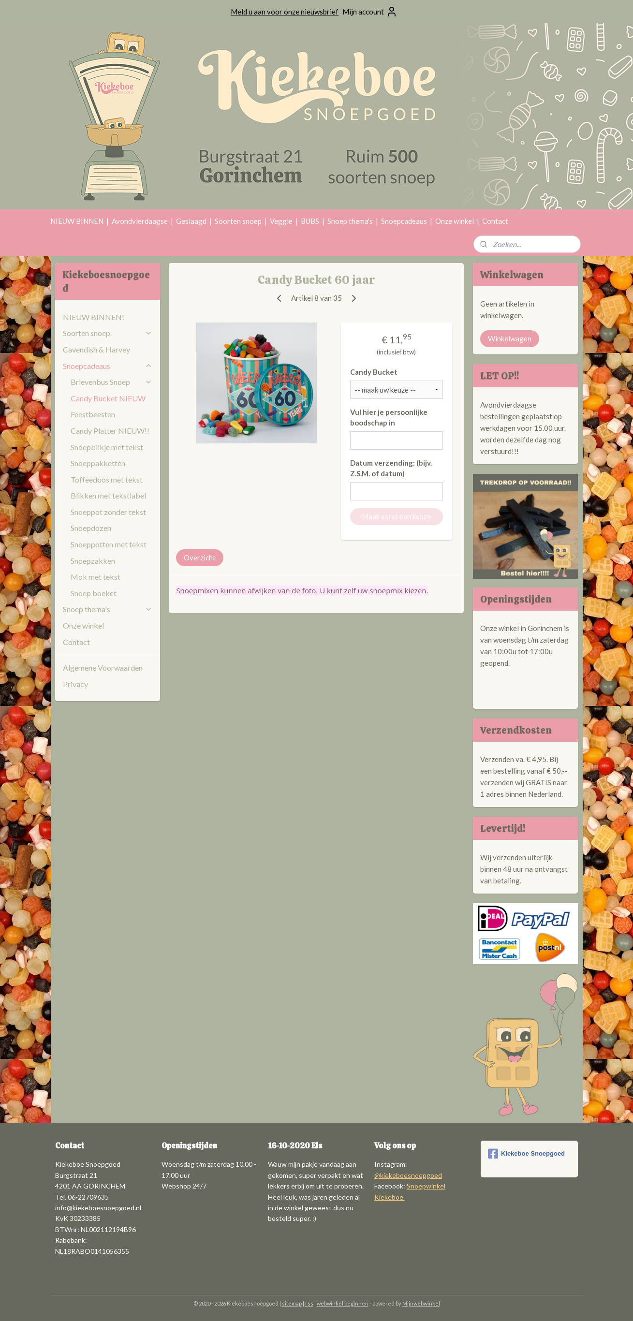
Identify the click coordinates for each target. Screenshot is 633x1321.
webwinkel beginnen (342, 1303)
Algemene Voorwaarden (103, 667)
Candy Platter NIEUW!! (110, 430)
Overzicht (200, 557)
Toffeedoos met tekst (107, 479)
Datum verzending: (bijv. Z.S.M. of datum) (391, 468)
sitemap (292, 1303)
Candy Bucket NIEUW (108, 398)
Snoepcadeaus (404, 221)
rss (309, 1303)
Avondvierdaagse (140, 221)
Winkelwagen (509, 338)
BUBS (310, 221)
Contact (495, 221)
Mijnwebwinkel (421, 1303)
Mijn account (369, 11)
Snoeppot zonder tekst (108, 511)
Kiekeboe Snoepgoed (526, 1154)
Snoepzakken (93, 560)
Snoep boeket (94, 593)
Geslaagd (191, 221)
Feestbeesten (93, 414)
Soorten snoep (238, 221)
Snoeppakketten (98, 463)
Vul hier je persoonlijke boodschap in (388, 417)
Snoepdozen (91, 527)
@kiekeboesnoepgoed (408, 1175)
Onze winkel (454, 221)
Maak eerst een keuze (396, 516)
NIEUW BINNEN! (93, 317)
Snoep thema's (350, 221)
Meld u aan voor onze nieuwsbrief (285, 11)
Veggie (281, 221)
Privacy (75, 684)
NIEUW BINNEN (76, 221)
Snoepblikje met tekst (107, 447)
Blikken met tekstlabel (108, 495)
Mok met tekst (95, 576)
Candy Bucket (373, 371)
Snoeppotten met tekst (109, 544)
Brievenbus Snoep (111, 381)
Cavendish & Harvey (96, 349)
